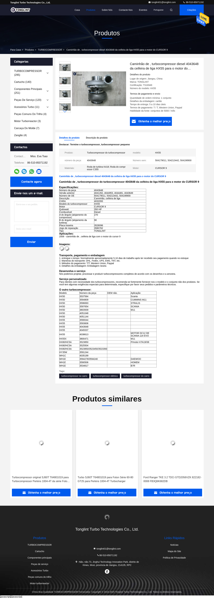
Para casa (15, 49)
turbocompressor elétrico (105, 376)
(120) (27, 100)
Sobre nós (107, 10)
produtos (29, 49)
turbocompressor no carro (74, 376)
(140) (22, 82)
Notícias (174, 545)
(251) (28, 91)
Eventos (143, 10)
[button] (64, 111)
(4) (30, 114)
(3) (27, 121)
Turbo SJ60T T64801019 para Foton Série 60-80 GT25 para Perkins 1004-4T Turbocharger (105, 479)
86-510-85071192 (193, 2)
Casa (77, 10)
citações (191, 10)
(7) (26, 128)
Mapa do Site (174, 551)
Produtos (90, 10)
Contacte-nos (126, 10)
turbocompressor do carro (136, 376)
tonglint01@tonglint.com (162, 2)
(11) (26, 107)
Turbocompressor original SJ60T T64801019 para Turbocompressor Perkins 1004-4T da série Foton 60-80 (40, 479)
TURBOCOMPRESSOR (50, 49)
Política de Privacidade (174, 557)
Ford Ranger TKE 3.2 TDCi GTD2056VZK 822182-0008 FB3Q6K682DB (172, 479)
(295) (28, 73)
